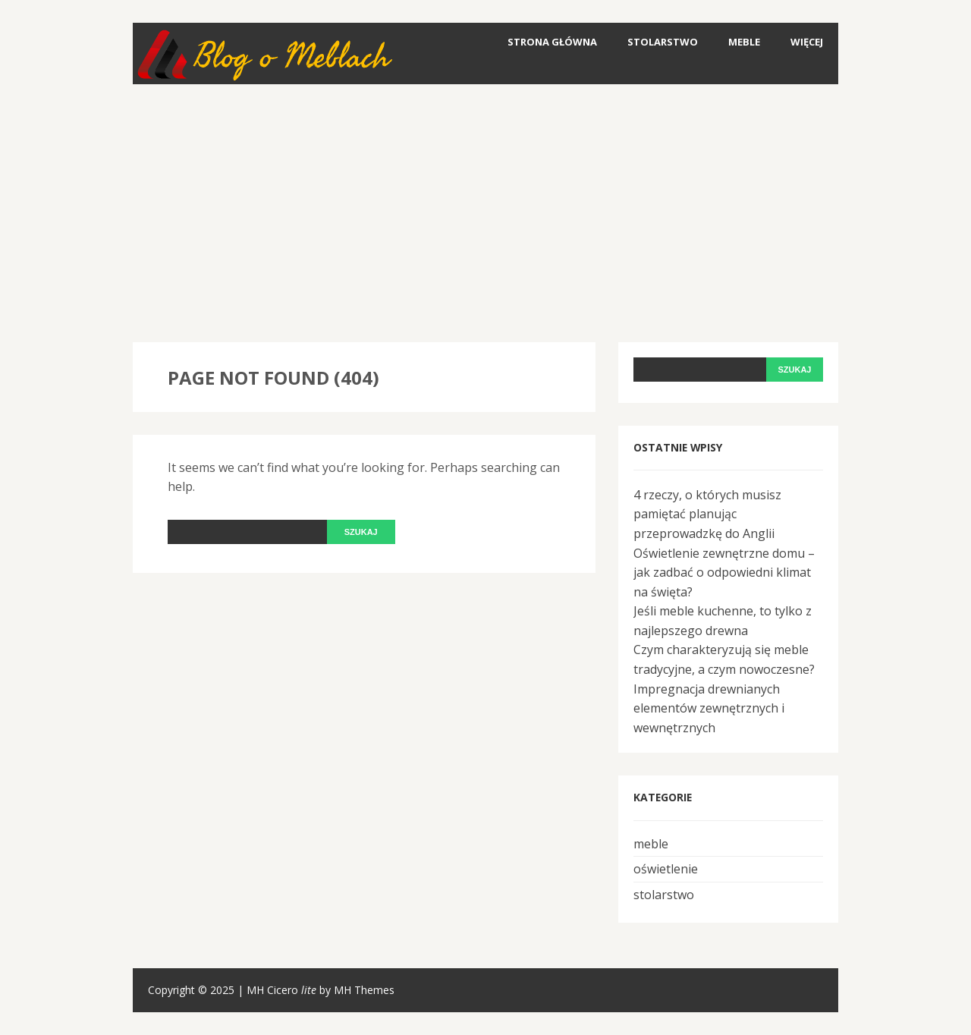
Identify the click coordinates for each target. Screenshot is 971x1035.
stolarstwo (662, 42)
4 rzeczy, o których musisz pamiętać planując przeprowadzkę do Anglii (707, 514)
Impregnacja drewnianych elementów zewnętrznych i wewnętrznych (708, 708)
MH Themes (364, 990)
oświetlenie (665, 868)
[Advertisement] (485, 213)
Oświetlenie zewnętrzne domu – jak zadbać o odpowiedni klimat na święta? (724, 572)
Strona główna (552, 42)
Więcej (806, 42)
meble (744, 42)
